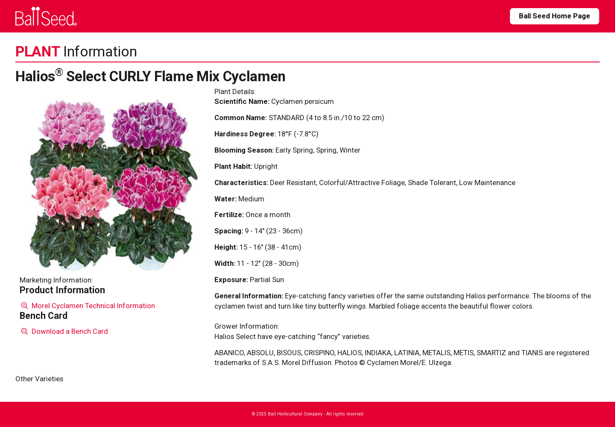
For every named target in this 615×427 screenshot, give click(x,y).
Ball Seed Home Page (554, 16)
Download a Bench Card (64, 331)
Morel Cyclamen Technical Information (87, 305)
